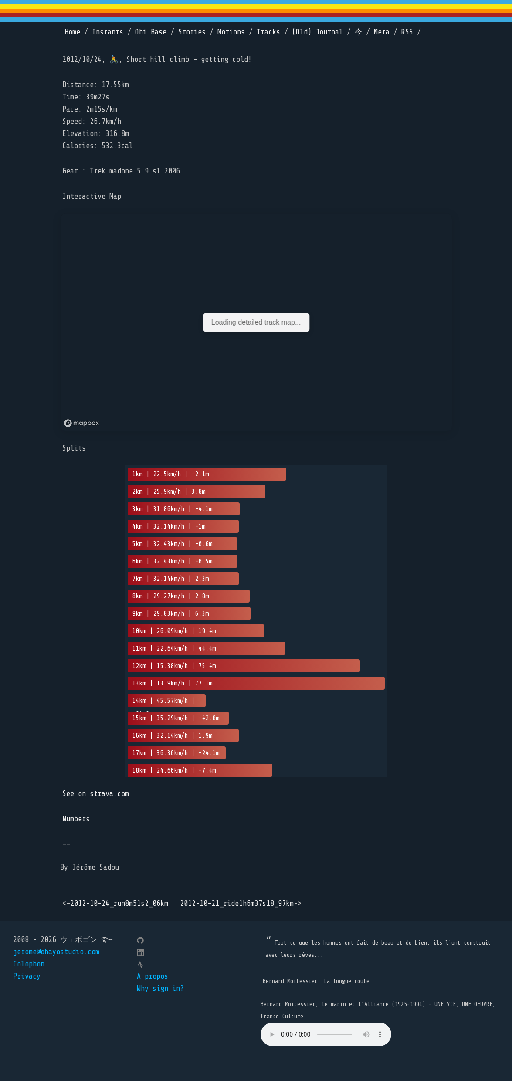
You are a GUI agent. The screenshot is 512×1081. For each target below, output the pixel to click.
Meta (382, 32)
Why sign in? (160, 988)
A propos (152, 976)
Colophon (28, 964)
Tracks (268, 32)
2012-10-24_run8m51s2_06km (119, 903)
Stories (192, 32)
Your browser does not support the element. (326, 1034)
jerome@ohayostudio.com (56, 952)
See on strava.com (95, 794)
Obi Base (150, 32)
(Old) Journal (317, 32)
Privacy (27, 976)
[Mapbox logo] (82, 423)
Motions (231, 32)
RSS (407, 32)
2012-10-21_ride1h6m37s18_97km (237, 903)
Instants (107, 32)
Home (72, 32)
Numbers (76, 819)
